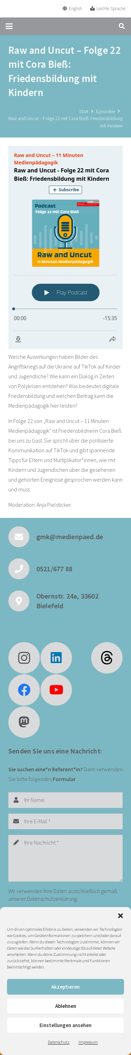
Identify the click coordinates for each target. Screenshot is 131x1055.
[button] (120, 915)
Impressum (88, 1042)
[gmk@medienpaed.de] (22, 536)
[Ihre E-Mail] (65, 821)
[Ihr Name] (65, 800)
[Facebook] (24, 690)
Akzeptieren (65, 986)
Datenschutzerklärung (52, 898)
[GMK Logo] (31, 9)
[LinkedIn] (56, 658)
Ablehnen (65, 1006)
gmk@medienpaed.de (69, 536)
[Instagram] (24, 658)
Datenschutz (59, 1042)
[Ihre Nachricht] (65, 858)
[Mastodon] (24, 722)
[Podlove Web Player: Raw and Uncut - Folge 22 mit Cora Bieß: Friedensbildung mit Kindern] (65, 247)
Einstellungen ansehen (65, 1025)
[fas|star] (107, 658)
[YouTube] (56, 690)
